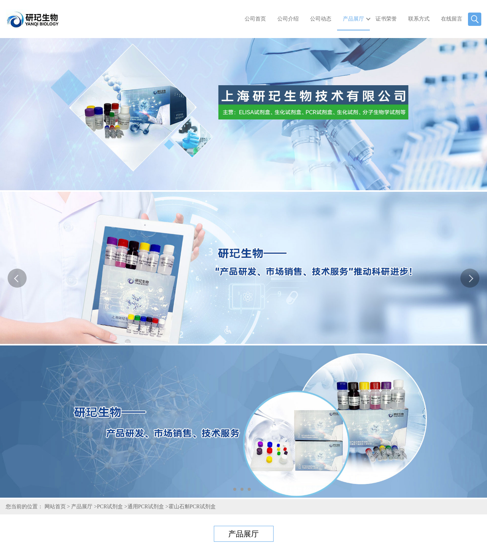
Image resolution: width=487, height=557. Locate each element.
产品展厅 (353, 19)
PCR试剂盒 (110, 506)
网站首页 (55, 506)
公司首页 (255, 19)
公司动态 (320, 19)
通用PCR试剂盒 (145, 506)
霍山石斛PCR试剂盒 (192, 506)
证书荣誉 (386, 19)
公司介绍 (288, 19)
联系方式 (419, 19)
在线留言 (451, 19)
